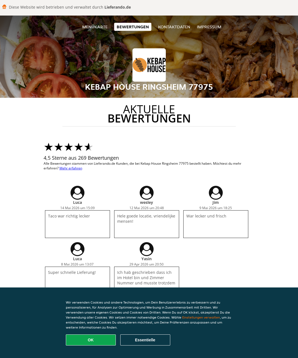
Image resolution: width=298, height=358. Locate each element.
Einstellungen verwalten (201, 317)
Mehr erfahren (70, 168)
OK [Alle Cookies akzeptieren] (91, 340)
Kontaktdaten (174, 27)
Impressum (209, 27)
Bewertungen (133, 27)
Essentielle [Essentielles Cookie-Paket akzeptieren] (145, 340)
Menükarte (94, 27)
